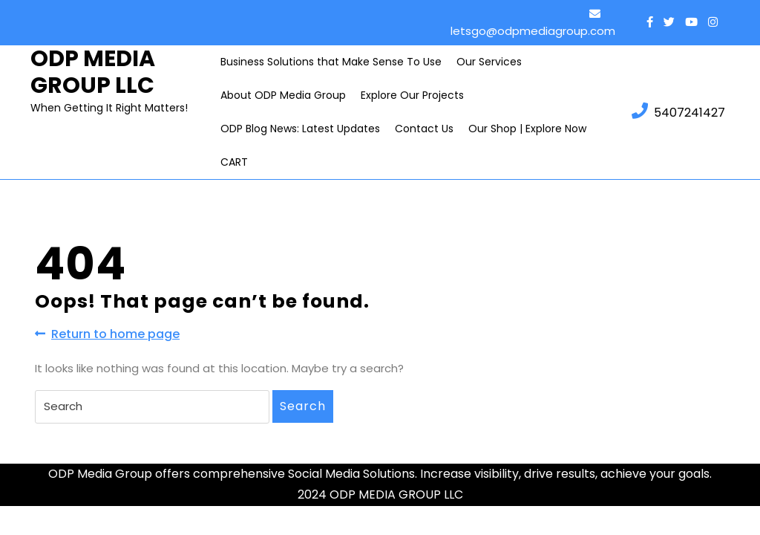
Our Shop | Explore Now (527, 128)
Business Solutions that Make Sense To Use (331, 61)
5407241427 (678, 112)
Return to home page (107, 334)
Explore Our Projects (412, 95)
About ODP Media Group (283, 95)
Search (303, 406)
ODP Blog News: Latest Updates (300, 128)
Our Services (489, 61)
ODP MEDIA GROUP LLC (92, 72)
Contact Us (424, 128)
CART (234, 162)
